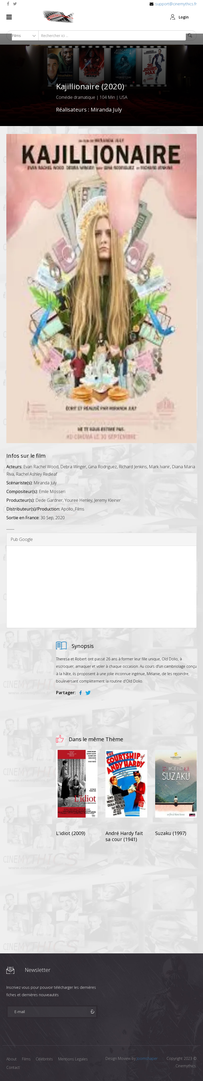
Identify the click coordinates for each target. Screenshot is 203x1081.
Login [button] (184, 17)
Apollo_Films (72, 509)
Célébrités (44, 1058)
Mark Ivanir (159, 467)
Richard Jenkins (133, 467)
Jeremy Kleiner (107, 500)
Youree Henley (78, 500)
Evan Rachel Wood (40, 467)
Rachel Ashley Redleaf (36, 474)
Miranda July (106, 109)
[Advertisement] (101, 587)
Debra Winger (73, 467)
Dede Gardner (49, 500)
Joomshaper (147, 1058)
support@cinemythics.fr (176, 3)
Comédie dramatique (75, 97)
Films (26, 1058)
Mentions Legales (73, 1058)
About (11, 1058)
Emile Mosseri (52, 491)
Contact (13, 1067)
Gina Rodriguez (102, 467)
